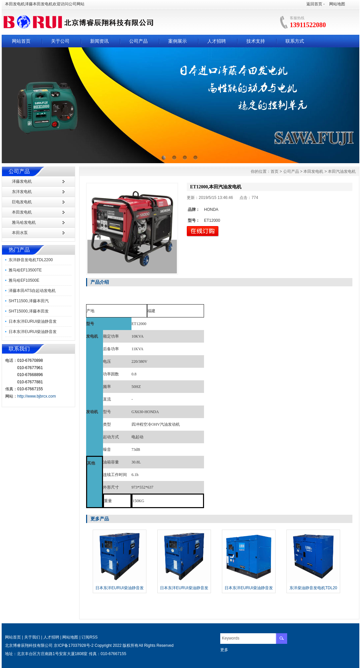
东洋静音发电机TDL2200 (31, 260)
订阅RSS (89, 637)
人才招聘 (216, 41)
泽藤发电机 (22, 181)
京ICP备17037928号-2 (73, 645)
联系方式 (294, 41)
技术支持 (255, 41)
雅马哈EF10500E (24, 280)
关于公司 (60, 41)
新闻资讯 (99, 41)
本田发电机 (22, 212)
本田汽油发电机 (342, 171)
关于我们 (32, 637)
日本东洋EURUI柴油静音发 (33, 321)
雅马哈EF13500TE (25, 270)
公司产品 (138, 41)
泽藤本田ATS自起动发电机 (32, 290)
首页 (275, 171)
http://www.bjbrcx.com (36, 396)
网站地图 (337, 4)
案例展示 (177, 41)
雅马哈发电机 (24, 222)
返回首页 (314, 4)
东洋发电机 (22, 191)
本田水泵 (20, 232)
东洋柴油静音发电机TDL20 (313, 588)
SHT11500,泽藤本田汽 (29, 301)
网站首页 (21, 41)
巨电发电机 (22, 202)
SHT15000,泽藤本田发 (29, 311)
